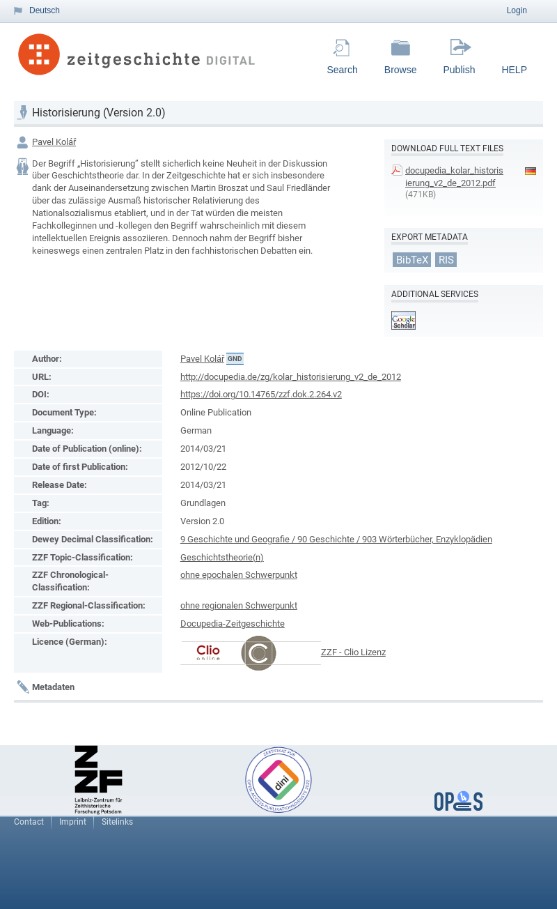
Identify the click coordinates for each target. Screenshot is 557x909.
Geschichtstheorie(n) (222, 557)
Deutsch (44, 10)
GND (235, 358)
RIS (446, 259)
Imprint (72, 822)
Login (517, 10)
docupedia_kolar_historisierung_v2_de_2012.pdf (454, 176)
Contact (29, 822)
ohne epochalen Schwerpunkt (238, 575)
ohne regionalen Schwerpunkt (238, 605)
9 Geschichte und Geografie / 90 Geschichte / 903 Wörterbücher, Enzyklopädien (336, 539)
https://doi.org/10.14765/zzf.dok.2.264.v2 (261, 394)
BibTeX (412, 259)
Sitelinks (117, 822)
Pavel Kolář (54, 142)
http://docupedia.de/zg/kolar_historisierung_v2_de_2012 (290, 377)
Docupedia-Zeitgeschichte (232, 623)
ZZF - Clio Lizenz (353, 652)
